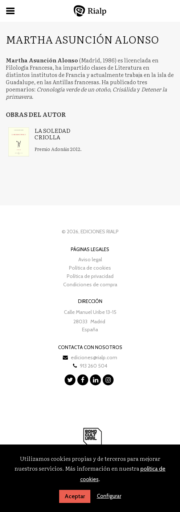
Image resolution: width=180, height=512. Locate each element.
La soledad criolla (52, 133)
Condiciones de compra (90, 284)
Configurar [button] (109, 496)
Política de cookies (90, 268)
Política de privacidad (90, 276)
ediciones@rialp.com (94, 357)
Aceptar (75, 496)
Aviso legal (90, 259)
